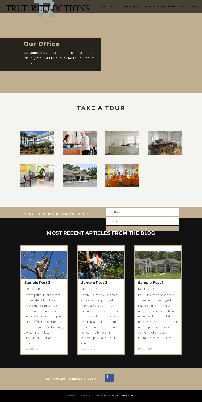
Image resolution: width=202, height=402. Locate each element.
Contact (193, 6)
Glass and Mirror (130, 6)
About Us (113, 6)
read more (31, 348)
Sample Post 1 (150, 282)
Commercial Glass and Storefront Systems (164, 6)
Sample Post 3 (37, 282)
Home (102, 6)
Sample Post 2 (94, 282)
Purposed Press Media (126, 395)
